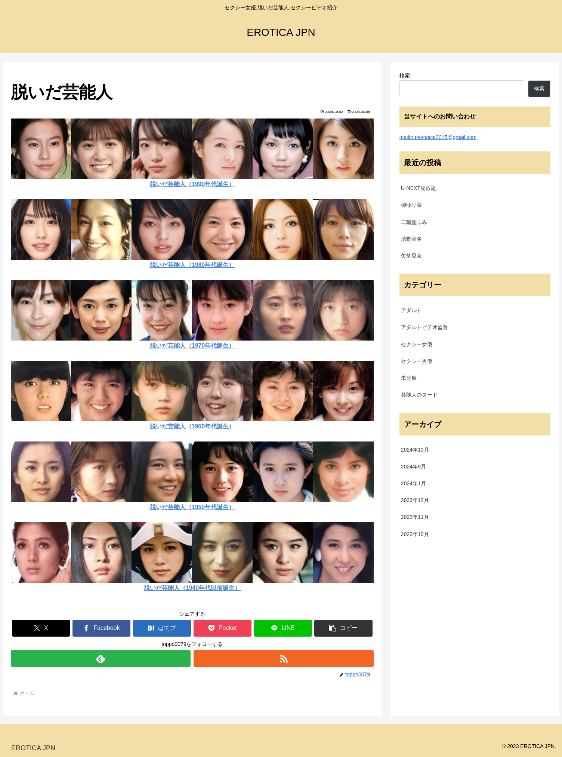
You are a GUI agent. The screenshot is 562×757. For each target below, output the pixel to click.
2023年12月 (415, 500)
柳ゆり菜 (411, 205)
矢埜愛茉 (411, 256)
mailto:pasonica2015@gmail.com (437, 137)
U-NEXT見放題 (418, 188)
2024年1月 (413, 483)
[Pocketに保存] (222, 628)
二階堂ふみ (414, 222)
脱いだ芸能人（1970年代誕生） (192, 345)
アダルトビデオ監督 (424, 327)
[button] (343, 628)
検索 (404, 76)
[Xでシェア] (41, 628)
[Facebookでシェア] (101, 628)
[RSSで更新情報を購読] (284, 658)
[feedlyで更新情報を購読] (101, 658)
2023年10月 (415, 534)
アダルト (411, 310)
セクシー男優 (416, 361)
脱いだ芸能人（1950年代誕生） (192, 507)
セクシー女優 (416, 344)
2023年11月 (415, 517)
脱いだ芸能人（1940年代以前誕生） (192, 588)
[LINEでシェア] (283, 628)
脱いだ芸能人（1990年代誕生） (192, 184)
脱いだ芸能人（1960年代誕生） (192, 426)
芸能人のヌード (419, 395)
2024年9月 (413, 467)
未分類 (409, 378)
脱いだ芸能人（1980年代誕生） (192, 265)
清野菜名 (411, 239)
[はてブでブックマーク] (162, 628)
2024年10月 (415, 450)
